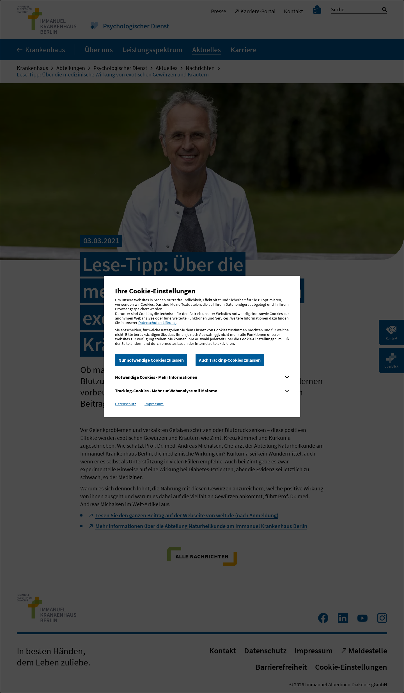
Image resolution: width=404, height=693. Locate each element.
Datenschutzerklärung (157, 322)
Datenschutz (125, 404)
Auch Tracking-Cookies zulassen (230, 360)
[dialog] (202, 346)
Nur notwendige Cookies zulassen (151, 360)
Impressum (154, 404)
